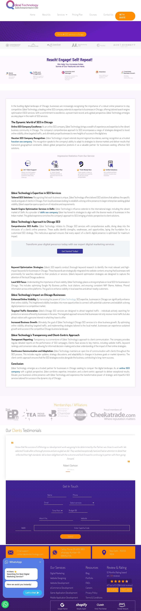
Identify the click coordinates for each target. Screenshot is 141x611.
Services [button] (62, 14)
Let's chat (32, 593)
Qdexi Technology (68, 299)
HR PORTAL (113, 589)
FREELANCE (126, 589)
